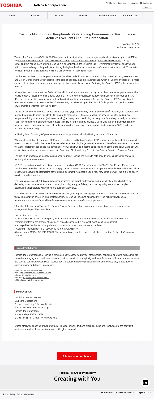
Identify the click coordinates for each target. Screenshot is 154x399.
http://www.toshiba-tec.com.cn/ (32, 280)
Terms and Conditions (26, 394)
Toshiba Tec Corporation (26, 57)
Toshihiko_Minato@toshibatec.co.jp (39, 317)
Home (12, 15)
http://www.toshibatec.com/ (32, 270)
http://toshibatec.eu (29, 275)
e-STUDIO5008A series (109, 60)
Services (83, 15)
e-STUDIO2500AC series (30, 60)
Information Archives (78, 356)
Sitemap (134, 3)
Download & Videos (107, 15)
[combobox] (130, 7)
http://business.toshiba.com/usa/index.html (35, 273)
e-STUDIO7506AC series (83, 60)
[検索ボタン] (147, 7)
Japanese (122, 3)
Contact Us (147, 3)
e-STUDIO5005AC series (57, 60)
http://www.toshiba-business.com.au (36, 278)
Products (35, 15)
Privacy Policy (9, 394)
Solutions (59, 15)
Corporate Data (130, 15)
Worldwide (110, 3)
